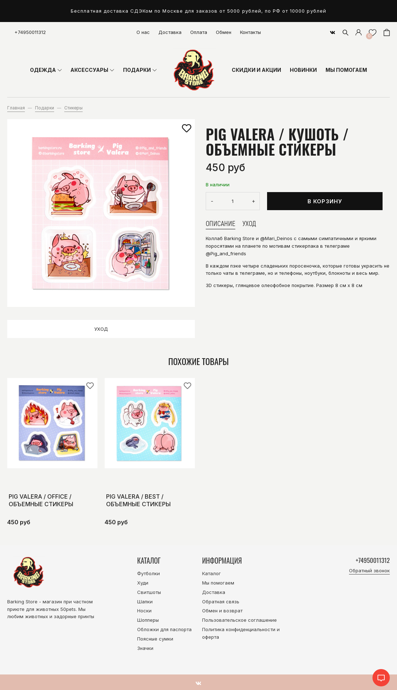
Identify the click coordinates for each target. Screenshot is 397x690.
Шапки (145, 601)
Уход (101, 329)
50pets (68, 609)
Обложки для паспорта (164, 629)
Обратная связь (220, 601)
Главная (16, 107)
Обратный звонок (369, 571)
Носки (144, 610)
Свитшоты (149, 592)
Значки (145, 648)
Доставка (170, 32)
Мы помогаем (218, 583)
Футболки (148, 573)
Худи (142, 583)
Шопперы (148, 620)
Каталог (211, 573)
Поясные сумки (155, 639)
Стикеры (73, 107)
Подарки (44, 107)
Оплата (198, 32)
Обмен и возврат (222, 610)
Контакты (250, 32)
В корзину (325, 201)
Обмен (223, 32)
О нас (143, 32)
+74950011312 (30, 32)
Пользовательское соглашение (239, 620)
